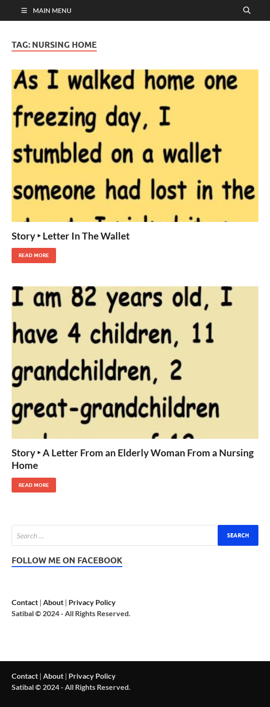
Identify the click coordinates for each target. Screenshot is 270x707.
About (53, 602)
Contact (25, 602)
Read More (30, 253)
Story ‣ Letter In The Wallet (71, 235)
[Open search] (247, 10)
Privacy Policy (92, 602)
